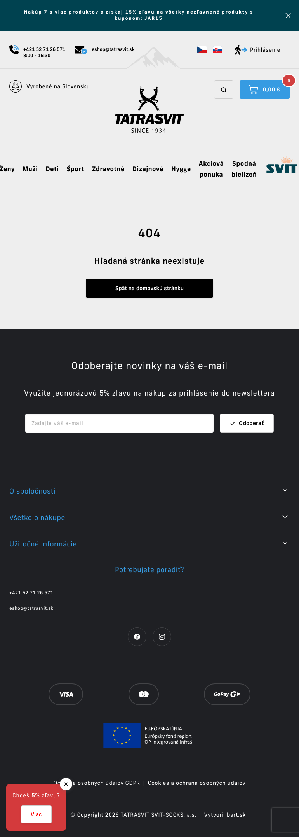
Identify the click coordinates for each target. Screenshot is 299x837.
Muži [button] (30, 169)
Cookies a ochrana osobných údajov (197, 782)
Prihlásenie (257, 50)
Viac (36, 814)
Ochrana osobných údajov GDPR (97, 782)
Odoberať (246, 423)
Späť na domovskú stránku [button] (149, 288)
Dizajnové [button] (147, 169)
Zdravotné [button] (108, 169)
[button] (202, 49)
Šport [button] (75, 169)
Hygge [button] (181, 169)
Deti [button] (52, 169)
